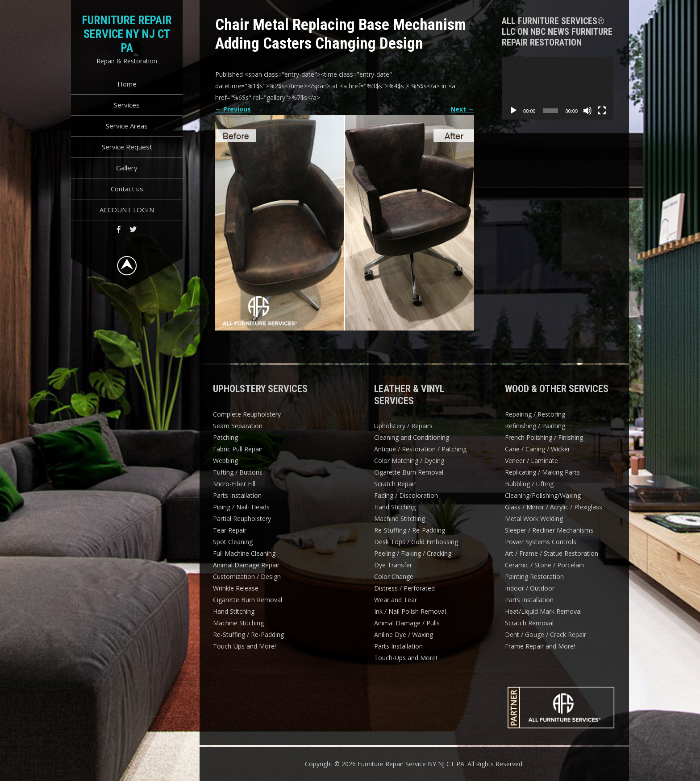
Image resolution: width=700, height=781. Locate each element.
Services (127, 104)
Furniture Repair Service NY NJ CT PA (127, 33)
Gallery (127, 167)
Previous (233, 109)
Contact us (127, 188)
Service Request (127, 146)
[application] (557, 88)
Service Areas (127, 125)
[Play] (513, 110)
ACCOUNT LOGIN (127, 209)
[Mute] (587, 110)
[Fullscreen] (601, 110)
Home (127, 83)
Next (462, 109)
